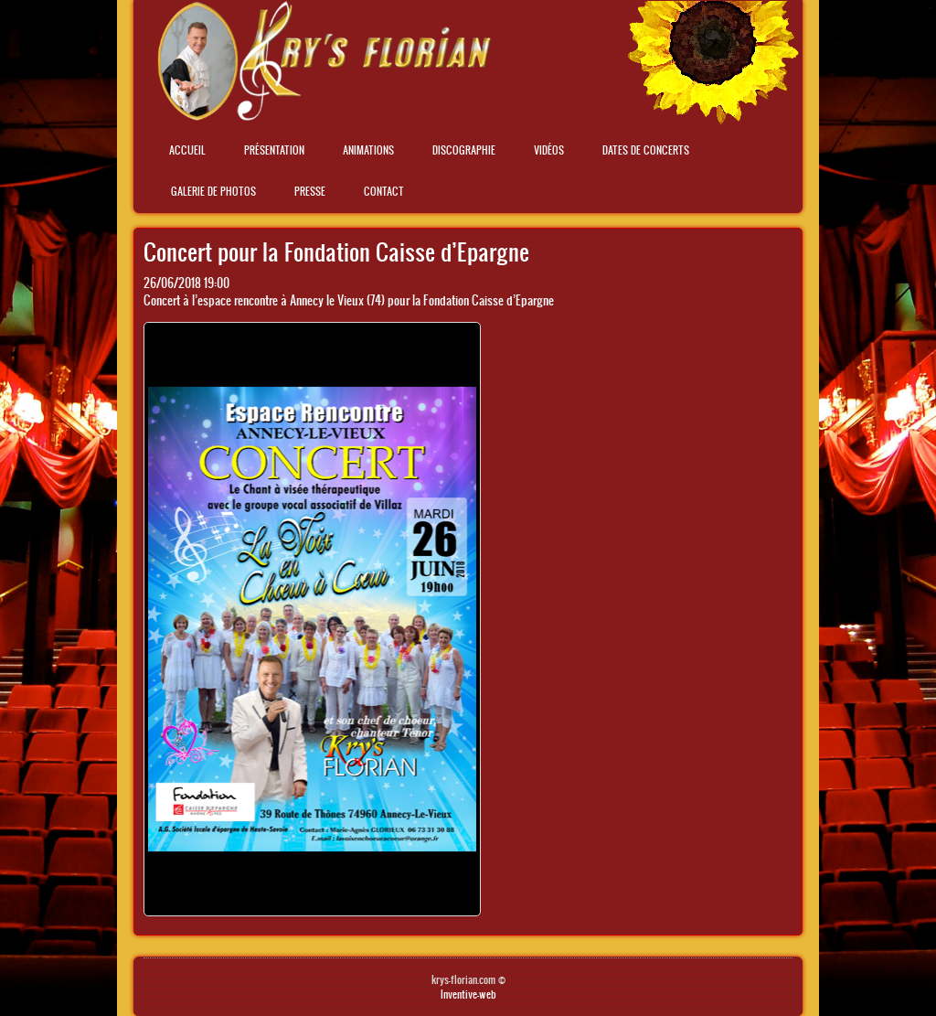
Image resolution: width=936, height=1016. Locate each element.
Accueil (187, 150)
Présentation (274, 150)
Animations (368, 150)
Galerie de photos (213, 191)
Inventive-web (468, 994)
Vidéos (549, 150)
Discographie (463, 150)
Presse (309, 191)
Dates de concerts (645, 150)
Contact (384, 191)
